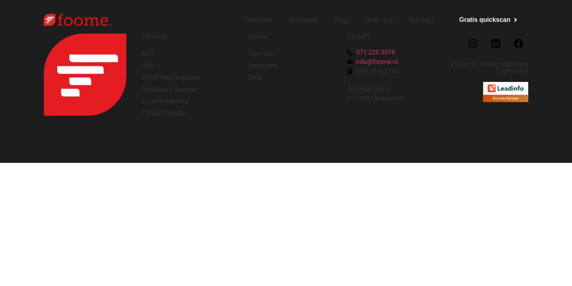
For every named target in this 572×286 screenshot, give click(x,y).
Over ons (378, 20)
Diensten (258, 20)
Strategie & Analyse (169, 89)
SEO (148, 53)
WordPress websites (171, 77)
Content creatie (164, 113)
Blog (341, 20)
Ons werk (303, 20)
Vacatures (263, 65)
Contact (421, 20)
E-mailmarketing (165, 101)
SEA (148, 65)
